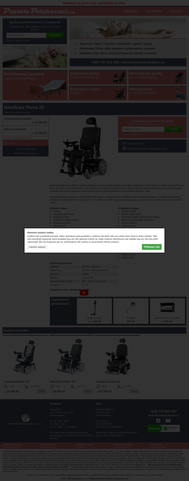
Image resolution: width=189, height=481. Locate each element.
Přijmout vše (152, 246)
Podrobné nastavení (37, 247)
